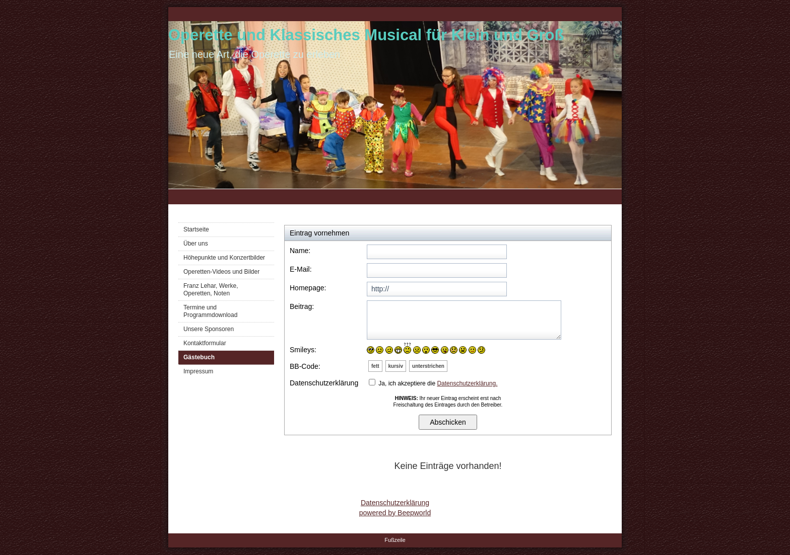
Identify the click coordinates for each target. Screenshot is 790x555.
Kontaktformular (204, 343)
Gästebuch (199, 357)
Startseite (196, 229)
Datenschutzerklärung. (467, 383)
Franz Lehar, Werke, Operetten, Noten (210, 289)
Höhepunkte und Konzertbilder (224, 257)
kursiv (395, 366)
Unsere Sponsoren (208, 329)
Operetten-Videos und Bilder (221, 271)
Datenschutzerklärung (395, 503)
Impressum (198, 371)
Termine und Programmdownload (210, 311)
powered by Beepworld (395, 513)
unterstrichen (428, 366)
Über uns (195, 243)
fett (375, 366)
